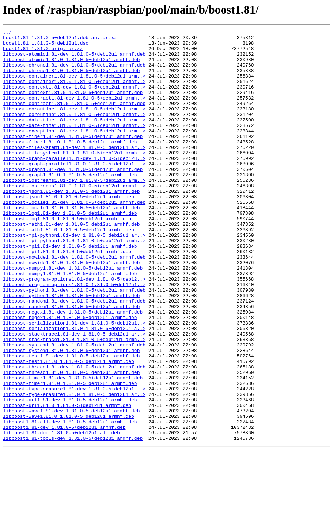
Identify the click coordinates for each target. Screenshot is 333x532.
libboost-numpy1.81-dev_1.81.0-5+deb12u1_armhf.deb (73, 316)
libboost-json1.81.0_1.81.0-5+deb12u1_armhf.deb (68, 230)
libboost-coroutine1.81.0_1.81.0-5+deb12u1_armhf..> (74, 131)
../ (7, 33)
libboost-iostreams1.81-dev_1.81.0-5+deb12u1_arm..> (74, 210)
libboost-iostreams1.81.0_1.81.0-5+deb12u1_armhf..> (74, 217)
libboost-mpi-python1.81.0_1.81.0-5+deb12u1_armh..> (74, 283)
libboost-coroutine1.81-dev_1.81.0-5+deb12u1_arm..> (74, 125)
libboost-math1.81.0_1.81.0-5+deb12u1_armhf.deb (68, 270)
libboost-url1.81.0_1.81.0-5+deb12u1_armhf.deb (67, 480)
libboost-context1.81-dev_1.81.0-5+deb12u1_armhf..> (74, 98)
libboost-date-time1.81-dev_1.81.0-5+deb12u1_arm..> (74, 138)
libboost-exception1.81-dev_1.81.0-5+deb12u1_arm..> (74, 151)
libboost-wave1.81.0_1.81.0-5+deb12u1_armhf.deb (68, 494)
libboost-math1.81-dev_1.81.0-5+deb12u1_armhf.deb (71, 263)
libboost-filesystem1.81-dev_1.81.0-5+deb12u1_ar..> (74, 171)
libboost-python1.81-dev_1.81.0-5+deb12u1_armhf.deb (74, 342)
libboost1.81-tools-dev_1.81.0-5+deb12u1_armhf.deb (73, 520)
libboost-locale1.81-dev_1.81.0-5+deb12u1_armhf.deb (74, 237)
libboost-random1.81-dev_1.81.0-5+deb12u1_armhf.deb (74, 355)
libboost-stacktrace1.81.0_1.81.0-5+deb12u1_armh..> (74, 401)
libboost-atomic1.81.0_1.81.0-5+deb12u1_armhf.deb (71, 66)
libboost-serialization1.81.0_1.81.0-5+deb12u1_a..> (74, 388)
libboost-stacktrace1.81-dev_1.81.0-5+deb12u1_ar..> (74, 395)
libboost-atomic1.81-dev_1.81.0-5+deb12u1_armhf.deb (74, 59)
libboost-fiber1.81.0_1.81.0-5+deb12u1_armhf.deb (70, 164)
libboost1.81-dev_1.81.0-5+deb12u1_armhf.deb (64, 507)
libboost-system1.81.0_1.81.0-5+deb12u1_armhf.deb (71, 415)
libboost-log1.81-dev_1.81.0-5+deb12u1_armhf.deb (70, 250)
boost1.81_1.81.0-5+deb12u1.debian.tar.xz (60, 39)
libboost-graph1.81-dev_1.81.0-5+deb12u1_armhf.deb (73, 197)
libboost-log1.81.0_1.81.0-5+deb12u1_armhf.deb (67, 257)
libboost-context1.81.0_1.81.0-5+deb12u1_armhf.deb (73, 105)
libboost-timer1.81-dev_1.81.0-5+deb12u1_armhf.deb (73, 448)
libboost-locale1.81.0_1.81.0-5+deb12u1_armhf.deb (71, 243)
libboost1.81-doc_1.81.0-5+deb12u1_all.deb (61, 513)
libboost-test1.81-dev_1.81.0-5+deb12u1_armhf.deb (71, 421)
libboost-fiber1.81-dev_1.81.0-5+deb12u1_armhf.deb (73, 158)
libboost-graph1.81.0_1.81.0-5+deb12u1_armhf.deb (70, 204)
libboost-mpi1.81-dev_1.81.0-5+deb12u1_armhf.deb (70, 289)
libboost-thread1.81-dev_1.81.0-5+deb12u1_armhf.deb (74, 434)
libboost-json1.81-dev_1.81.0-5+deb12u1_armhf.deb (71, 224)
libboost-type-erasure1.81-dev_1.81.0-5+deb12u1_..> (74, 461)
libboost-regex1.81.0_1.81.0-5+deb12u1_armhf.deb (70, 375)
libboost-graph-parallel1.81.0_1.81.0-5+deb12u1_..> (74, 191)
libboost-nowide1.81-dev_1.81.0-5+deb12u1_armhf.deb (74, 303)
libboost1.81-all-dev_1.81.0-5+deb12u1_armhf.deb (70, 500)
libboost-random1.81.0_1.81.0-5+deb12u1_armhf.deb (71, 362)
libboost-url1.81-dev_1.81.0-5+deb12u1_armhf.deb (70, 474)
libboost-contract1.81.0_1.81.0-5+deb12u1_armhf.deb (74, 118)
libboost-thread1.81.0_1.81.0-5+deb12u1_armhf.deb (71, 441)
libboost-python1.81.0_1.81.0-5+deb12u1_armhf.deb (71, 349)
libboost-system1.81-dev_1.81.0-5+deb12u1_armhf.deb (74, 408)
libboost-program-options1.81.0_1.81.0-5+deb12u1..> (74, 336)
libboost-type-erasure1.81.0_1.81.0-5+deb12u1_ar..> (74, 467)
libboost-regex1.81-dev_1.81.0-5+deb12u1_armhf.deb (73, 369)
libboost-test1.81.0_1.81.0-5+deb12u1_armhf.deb (68, 428)
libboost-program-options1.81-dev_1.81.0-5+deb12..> (74, 329)
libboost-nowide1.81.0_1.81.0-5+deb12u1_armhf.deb (71, 309)
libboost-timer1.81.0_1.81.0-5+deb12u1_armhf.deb (70, 454)
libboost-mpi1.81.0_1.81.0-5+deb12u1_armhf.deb (67, 296)
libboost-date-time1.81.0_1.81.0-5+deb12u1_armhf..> (74, 145)
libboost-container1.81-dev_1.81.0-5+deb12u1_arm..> (74, 85)
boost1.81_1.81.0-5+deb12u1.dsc (45, 46)
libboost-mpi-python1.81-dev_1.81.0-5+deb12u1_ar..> (74, 276)
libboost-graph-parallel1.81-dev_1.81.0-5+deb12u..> (74, 184)
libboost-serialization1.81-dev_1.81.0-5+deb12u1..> (74, 382)
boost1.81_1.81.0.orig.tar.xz (43, 52)
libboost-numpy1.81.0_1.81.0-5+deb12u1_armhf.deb (70, 322)
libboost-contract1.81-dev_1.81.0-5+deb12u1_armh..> (74, 112)
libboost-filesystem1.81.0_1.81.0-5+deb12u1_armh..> (74, 178)
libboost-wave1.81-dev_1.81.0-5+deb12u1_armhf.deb (71, 487)
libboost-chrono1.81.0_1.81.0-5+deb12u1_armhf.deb (71, 79)
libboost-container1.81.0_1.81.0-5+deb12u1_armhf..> (74, 92)
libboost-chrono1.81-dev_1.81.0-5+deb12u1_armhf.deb (74, 72)
